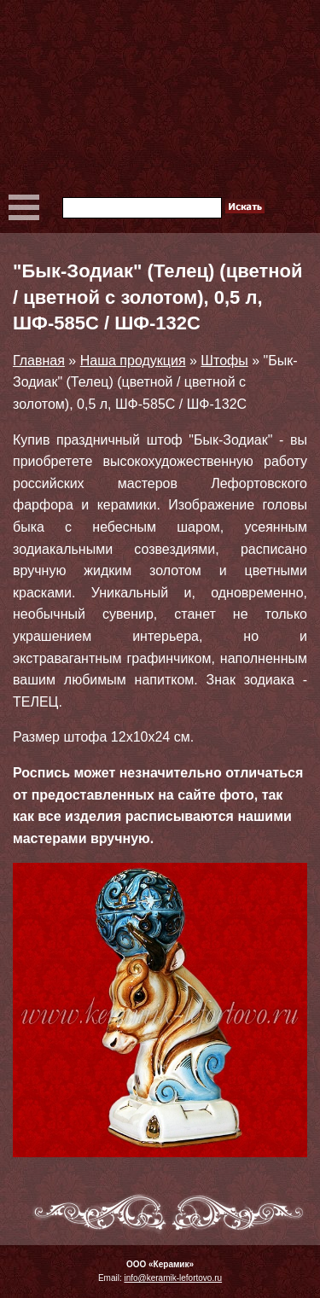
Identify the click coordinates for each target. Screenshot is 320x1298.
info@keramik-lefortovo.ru (173, 1278)
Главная (39, 360)
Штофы (224, 360)
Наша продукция (133, 360)
